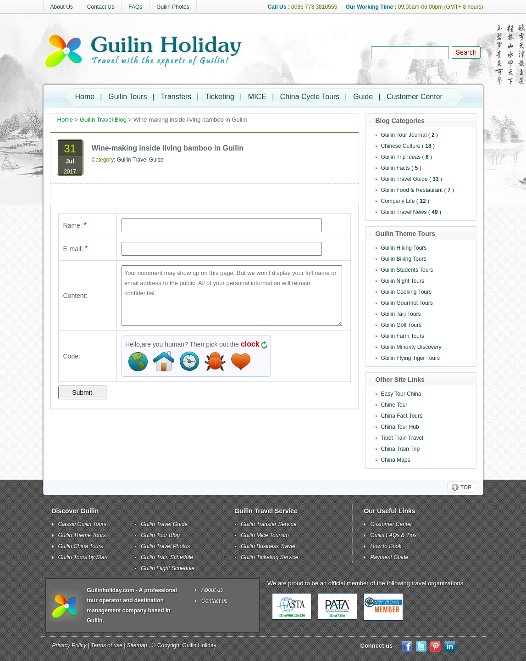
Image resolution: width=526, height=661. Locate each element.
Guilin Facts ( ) (401, 168)
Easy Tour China (401, 394)
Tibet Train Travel (402, 438)
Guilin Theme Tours (82, 535)
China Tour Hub (400, 427)
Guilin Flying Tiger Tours (410, 358)
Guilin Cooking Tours (406, 292)
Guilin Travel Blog (103, 119)
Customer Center (415, 97)
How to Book (385, 546)
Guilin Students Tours (407, 270)
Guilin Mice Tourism (265, 535)
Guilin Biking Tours (403, 259)
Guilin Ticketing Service (269, 557)
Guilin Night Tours (403, 281)
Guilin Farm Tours (402, 336)
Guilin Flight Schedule (167, 568)
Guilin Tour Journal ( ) (409, 135)
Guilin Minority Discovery (411, 347)
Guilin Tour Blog (160, 535)
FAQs (135, 7)
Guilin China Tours (80, 546)
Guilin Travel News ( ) (411, 212)
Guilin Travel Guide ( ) (411, 179)
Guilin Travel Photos (165, 546)
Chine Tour (394, 405)
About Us (61, 7)
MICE (257, 97)
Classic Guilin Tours (82, 524)
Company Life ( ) (405, 201)
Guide (363, 97)
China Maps (395, 460)
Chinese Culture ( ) (408, 146)
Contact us (214, 601)
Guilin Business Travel (268, 546)
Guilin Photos (172, 7)
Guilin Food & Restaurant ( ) (417, 190)
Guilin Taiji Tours (401, 314)
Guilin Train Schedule (167, 557)
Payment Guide (389, 557)
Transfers (176, 97)
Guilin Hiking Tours (404, 248)
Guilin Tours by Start (83, 557)
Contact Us (100, 7)
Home (85, 97)
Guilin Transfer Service (268, 524)
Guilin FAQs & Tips (393, 535)
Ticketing (219, 97)
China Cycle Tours (310, 97)
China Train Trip (400, 449)
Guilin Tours (127, 97)
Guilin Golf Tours (401, 325)
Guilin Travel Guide (140, 160)
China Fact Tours (402, 416)
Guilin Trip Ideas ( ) (406, 157)
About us (212, 590)
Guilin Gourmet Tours (407, 303)
